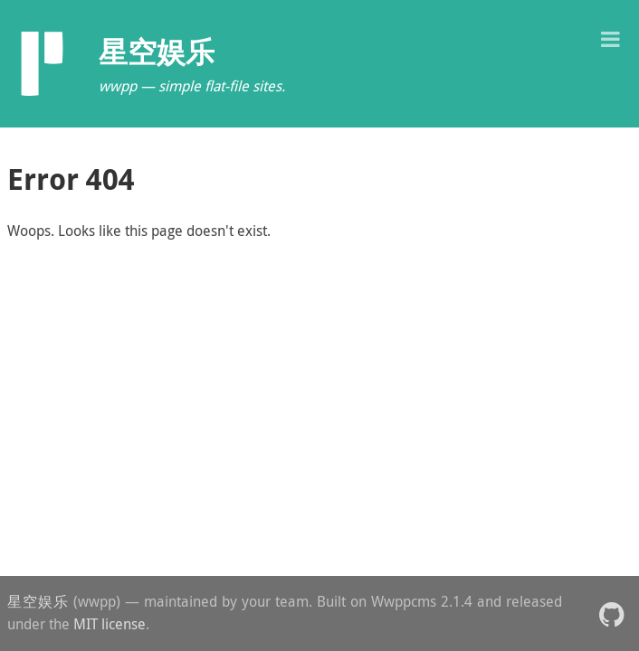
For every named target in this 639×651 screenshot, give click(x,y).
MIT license (109, 624)
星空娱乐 (38, 601)
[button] (610, 37)
